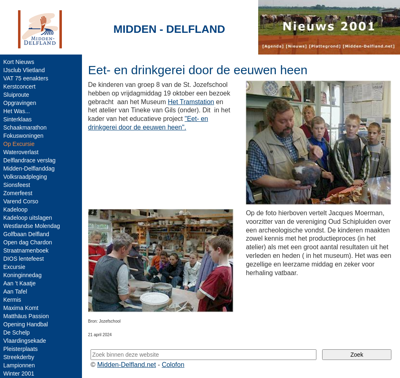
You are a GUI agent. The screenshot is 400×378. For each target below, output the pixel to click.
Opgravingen (19, 103)
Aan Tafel (15, 291)
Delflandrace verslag (29, 160)
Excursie (14, 267)
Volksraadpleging (25, 176)
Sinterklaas (17, 119)
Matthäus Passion (26, 316)
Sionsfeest (16, 185)
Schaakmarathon (25, 127)
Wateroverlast (21, 152)
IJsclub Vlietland (24, 70)
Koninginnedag (22, 275)
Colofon (173, 364)
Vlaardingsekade (24, 340)
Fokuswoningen (23, 135)
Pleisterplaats (20, 349)
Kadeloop (15, 209)
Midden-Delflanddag (29, 168)
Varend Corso (20, 201)
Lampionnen (19, 365)
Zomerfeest (17, 193)
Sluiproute (16, 94)
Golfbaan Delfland (26, 234)
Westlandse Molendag (31, 226)
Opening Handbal (25, 324)
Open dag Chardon (27, 242)
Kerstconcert (19, 86)
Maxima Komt (21, 308)
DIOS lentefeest (23, 258)
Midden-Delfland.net (126, 364)
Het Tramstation (191, 101)
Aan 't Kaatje (19, 283)
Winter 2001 (18, 373)
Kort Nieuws (18, 62)
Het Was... (16, 111)
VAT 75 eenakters (25, 78)
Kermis (12, 299)
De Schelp (16, 332)
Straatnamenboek (26, 250)
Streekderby (18, 357)
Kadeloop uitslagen (27, 217)
